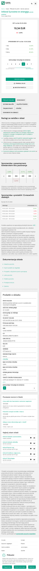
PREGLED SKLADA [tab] (8, 100)
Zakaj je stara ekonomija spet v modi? (14, 422)
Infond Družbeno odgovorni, (12, 453)
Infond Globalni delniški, (10, 442)
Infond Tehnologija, (9, 458)
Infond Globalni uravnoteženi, (12, 437)
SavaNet (23, 550)
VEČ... (34, 225)
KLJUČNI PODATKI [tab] (22, 104)
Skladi (7, 9)
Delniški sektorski (25, 9)
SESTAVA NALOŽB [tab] (8, 104)
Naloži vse (32, 567)
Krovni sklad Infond (6, 16)
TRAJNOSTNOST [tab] (8, 108)
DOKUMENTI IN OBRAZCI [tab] (10, 112)
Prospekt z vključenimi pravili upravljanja (15, 271)
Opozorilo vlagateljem (6, 543)
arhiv (4, 382)
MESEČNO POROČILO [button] (19, 87)
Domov (3, 9)
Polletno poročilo (9, 279)
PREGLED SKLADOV (15, 9)
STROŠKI (5, 359)
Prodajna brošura (9, 282)
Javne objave (24, 547)
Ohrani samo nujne (20, 567)
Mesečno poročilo (9, 264)
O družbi (3, 540)
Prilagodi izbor (7, 567)
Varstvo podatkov (5, 547)
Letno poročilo (8, 275)
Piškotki (23, 543)
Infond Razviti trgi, (8, 447)
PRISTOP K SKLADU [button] (19, 79)
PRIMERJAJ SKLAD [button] (19, 83)
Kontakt (23, 540)
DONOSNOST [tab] (21, 100)
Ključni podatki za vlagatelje (12, 268)
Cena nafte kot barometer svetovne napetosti (17, 401)
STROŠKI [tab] (18, 108)
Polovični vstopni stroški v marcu (13, 411)
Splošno (6, 286)
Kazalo (3, 550)
